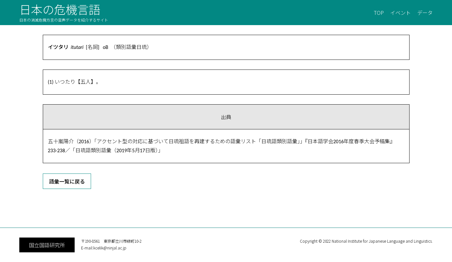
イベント (400, 12)
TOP (379, 12)
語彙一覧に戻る (67, 181)
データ (425, 12)
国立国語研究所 (47, 245)
